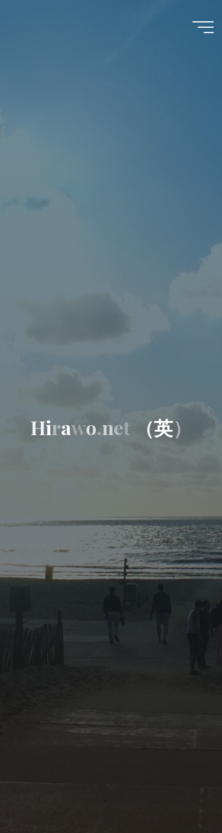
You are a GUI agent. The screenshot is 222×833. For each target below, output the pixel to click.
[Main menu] (203, 27)
